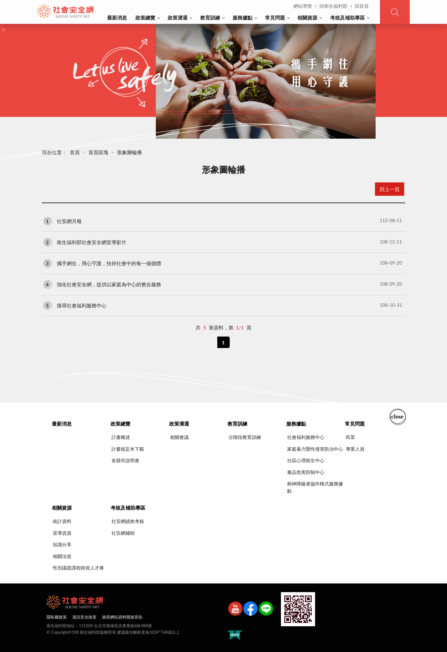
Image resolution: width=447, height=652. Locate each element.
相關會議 (179, 437)
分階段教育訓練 (244, 437)
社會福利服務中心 (305, 437)
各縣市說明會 (125, 460)
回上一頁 (390, 189)
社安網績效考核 (127, 521)
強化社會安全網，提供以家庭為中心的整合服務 (222, 284)
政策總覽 (145, 17)
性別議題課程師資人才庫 (78, 567)
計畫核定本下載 (127, 449)
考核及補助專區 (347, 17)
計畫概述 (120, 437)
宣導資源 (62, 533)
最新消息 (117, 17)
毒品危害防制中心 (305, 472)
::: (41, 5)
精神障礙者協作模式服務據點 (315, 487)
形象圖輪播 (129, 152)
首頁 (75, 152)
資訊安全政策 (84, 616)
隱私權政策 (57, 616)
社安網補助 (123, 533)
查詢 (395, 12)
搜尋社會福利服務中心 (222, 305)
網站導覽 (302, 6)
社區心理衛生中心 (305, 460)
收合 (398, 416)
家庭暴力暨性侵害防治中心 (315, 449)
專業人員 (355, 449)
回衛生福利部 (333, 6)
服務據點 (242, 17)
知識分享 (62, 544)
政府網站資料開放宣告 (122, 616)
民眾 (350, 437)
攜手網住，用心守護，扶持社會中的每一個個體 (222, 263)
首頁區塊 (98, 152)
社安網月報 (222, 221)
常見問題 (275, 17)
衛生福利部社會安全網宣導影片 (222, 242)
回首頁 (362, 6)
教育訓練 (210, 17)
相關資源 (307, 17)
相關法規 (62, 556)
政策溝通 (177, 17)
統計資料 (62, 521)
